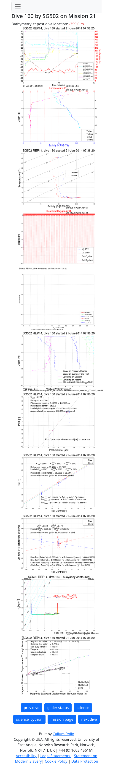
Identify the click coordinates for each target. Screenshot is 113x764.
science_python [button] (29, 719)
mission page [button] (62, 719)
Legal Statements (55, 755)
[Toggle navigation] (17, 6)
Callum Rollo (63, 733)
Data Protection (84, 761)
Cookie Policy (56, 761)
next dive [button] (89, 719)
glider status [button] (58, 707)
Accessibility (26, 755)
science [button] (83, 707)
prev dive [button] (31, 707)
